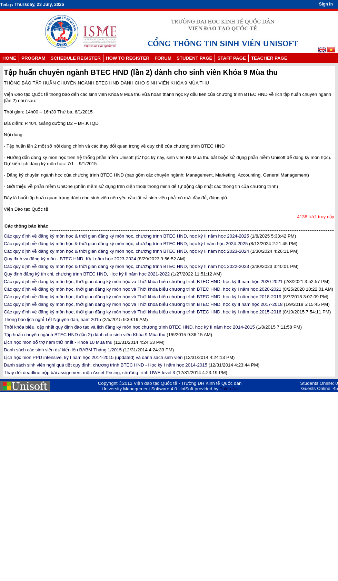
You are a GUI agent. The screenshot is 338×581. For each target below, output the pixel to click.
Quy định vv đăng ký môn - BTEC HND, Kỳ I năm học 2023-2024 (70, 258)
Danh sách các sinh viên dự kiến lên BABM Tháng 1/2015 (63, 349)
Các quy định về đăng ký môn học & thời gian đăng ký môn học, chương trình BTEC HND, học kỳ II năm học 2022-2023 (126, 266)
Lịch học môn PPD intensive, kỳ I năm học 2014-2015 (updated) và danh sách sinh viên (93, 357)
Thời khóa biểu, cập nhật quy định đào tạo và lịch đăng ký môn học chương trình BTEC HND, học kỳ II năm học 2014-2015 (129, 327)
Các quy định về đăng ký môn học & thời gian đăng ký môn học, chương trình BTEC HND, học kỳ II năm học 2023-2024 (126, 251)
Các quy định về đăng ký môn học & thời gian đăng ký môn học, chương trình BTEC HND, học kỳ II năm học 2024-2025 (126, 236)
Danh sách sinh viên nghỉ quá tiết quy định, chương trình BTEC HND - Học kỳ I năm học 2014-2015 (105, 365)
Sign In (326, 4)
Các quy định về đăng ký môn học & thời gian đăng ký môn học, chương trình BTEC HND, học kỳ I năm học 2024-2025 (126, 243)
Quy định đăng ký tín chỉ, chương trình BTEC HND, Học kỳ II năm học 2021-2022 (87, 274)
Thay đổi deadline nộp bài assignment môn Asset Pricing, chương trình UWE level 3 (89, 372)
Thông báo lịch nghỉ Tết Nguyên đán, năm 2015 (52, 319)
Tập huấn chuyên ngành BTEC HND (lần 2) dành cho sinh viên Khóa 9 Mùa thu (85, 334)
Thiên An (229, 388)
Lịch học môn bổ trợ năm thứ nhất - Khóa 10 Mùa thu (58, 342)
